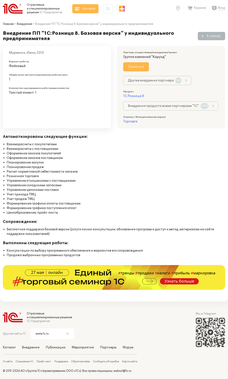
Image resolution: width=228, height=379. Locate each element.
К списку (214, 36)
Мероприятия (83, 347)
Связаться (136, 67)
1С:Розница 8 (133, 96)
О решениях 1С (24, 361)
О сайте (8, 361)
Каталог (9, 347)
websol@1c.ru (122, 371)
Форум (128, 347)
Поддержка (61, 361)
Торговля (130, 121)
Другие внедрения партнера (154, 80)
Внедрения (24, 24)
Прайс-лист (44, 361)
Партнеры (108, 347)
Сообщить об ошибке (106, 361)
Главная (8, 24)
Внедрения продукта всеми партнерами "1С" (168, 106)
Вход (221, 7)
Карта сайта (129, 361)
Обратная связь (80, 361)
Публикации (56, 347)
